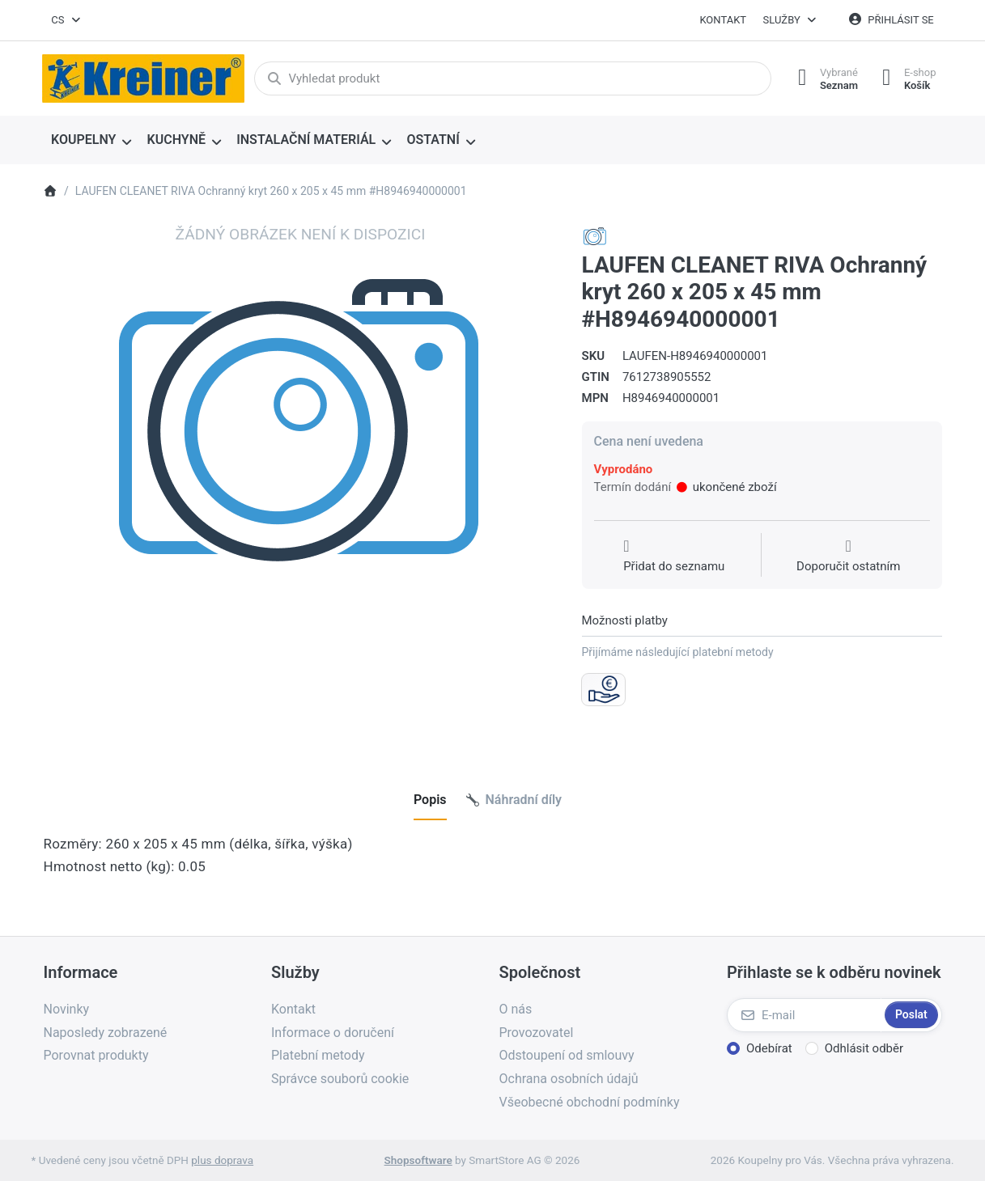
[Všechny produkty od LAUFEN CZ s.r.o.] (595, 236)
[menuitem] (92, 140)
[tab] (430, 800)
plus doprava (222, 1159)
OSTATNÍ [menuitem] (432, 139)
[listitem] (301, 481)
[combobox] (67, 20)
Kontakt (722, 20)
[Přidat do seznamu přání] (673, 556)
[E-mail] (804, 1015)
